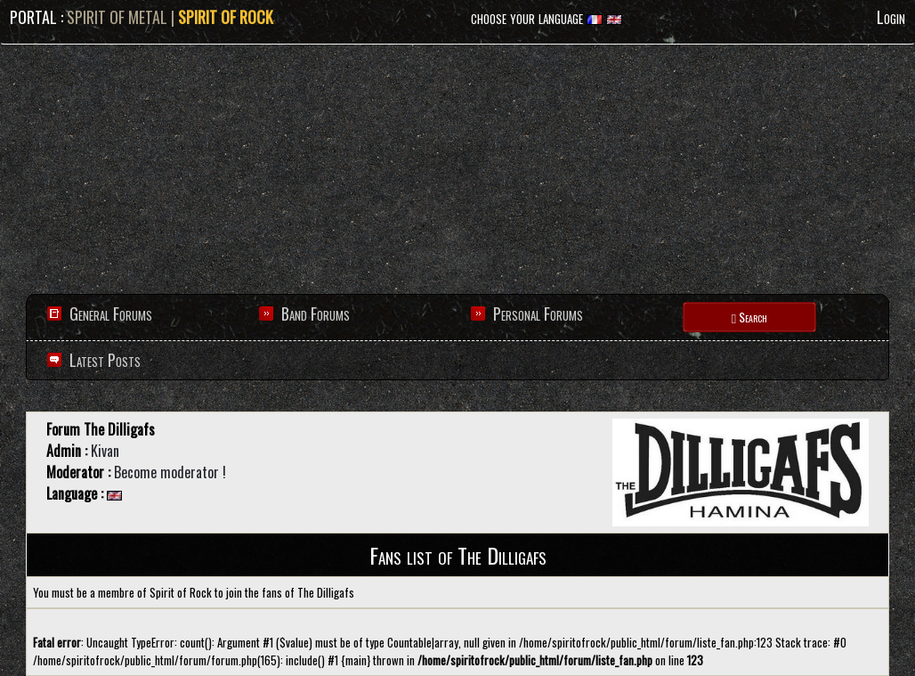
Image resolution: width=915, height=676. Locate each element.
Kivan (105, 450)
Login (891, 17)
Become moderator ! (170, 472)
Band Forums (315, 313)
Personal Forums (538, 313)
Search (749, 316)
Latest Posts (103, 359)
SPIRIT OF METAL (117, 17)
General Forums (110, 313)
